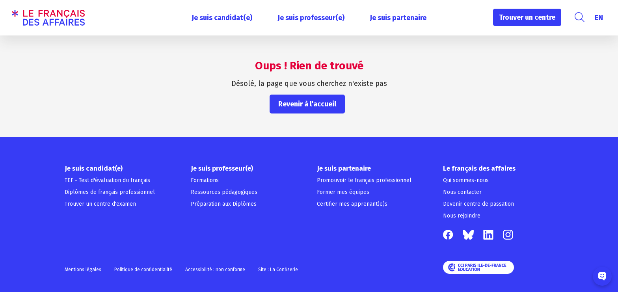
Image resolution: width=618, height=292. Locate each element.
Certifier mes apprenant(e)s (352, 204)
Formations (205, 180)
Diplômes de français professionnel (110, 192)
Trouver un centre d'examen (100, 204)
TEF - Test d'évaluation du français (107, 180)
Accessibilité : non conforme (215, 269)
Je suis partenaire (398, 17)
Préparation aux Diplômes (224, 204)
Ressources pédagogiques (224, 192)
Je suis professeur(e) (310, 17)
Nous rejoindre (461, 215)
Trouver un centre (527, 17)
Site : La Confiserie (278, 269)
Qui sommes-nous (466, 180)
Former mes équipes (343, 192)
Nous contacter (462, 192)
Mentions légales (83, 269)
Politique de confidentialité (143, 269)
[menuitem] (599, 18)
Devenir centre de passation (478, 204)
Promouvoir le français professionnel (364, 180)
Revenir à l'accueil (307, 104)
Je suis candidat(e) (222, 17)
